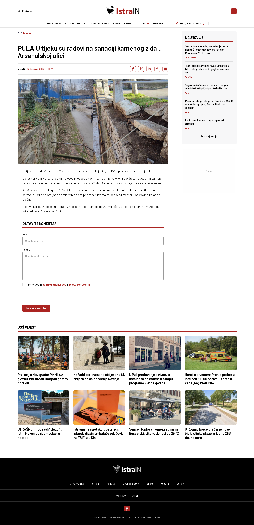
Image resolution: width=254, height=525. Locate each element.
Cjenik (135, 495)
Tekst (26, 249)
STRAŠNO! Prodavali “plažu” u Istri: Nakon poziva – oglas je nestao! (40, 433)
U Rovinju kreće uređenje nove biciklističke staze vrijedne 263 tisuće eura (208, 433)
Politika (82, 23)
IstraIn (69, 23)
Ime (24, 234)
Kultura (128, 23)
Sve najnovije (208, 136)
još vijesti (27, 327)
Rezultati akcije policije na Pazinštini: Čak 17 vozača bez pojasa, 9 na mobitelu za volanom (209, 104)
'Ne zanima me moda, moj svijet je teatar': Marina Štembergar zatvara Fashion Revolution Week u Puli (207, 49)
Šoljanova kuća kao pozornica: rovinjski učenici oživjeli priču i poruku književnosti (207, 86)
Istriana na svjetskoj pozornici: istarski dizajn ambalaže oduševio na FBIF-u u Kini (98, 433)
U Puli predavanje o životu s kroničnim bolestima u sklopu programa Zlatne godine (151, 378)
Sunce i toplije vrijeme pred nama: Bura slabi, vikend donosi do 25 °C (154, 431)
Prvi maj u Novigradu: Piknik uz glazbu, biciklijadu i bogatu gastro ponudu (43, 378)
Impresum (121, 495)
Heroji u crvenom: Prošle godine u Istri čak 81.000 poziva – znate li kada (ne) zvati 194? (210, 378)
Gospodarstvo (100, 23)
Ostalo (143, 23)
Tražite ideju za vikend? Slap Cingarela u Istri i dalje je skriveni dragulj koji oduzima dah (207, 69)
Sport (116, 23)
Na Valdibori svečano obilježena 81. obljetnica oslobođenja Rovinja (99, 376)
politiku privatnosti (54, 284)
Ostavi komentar (36, 307)
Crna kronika (53, 23)
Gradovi (160, 23)
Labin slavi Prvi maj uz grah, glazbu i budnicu (204, 122)
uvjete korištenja (79, 284)
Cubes (157, 517)
